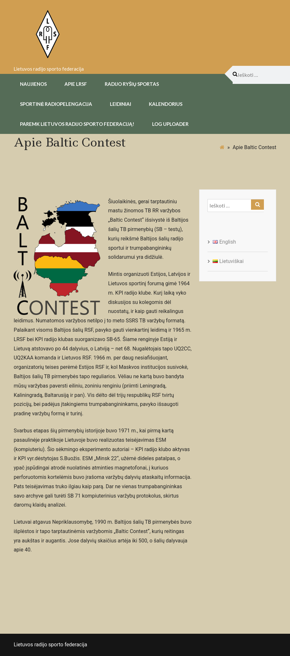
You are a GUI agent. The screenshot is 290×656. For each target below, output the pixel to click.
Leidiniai (120, 104)
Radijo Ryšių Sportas (132, 84)
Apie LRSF (75, 84)
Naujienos (33, 84)
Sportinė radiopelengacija (56, 104)
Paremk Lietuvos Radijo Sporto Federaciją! (77, 124)
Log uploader (170, 124)
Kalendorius (165, 104)
